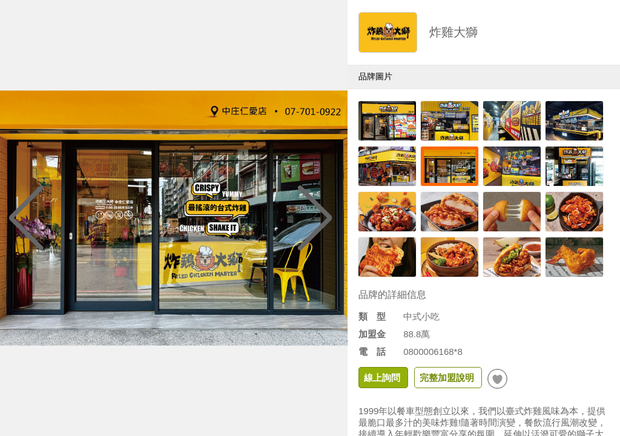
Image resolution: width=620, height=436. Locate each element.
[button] (315, 218)
